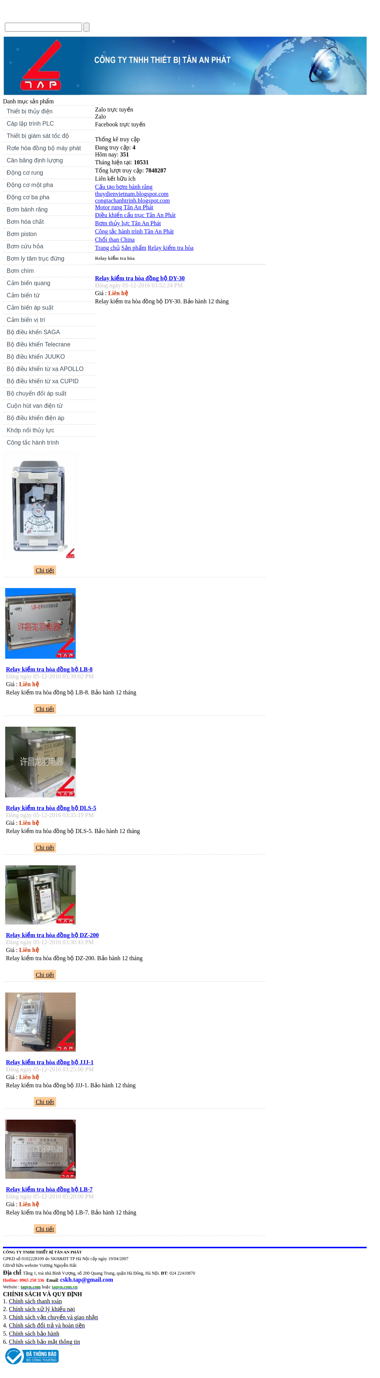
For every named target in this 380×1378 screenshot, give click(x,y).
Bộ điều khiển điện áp (35, 418)
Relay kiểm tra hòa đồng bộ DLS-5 (51, 808)
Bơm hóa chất (47, 223)
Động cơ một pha (30, 185)
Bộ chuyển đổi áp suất (36, 393)
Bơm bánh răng (27, 209)
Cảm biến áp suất (30, 307)
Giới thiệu (52, 16)
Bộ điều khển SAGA (33, 332)
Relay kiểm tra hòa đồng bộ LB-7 (49, 1189)
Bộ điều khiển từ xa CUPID (43, 381)
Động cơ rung (47, 174)
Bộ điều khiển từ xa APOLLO (45, 369)
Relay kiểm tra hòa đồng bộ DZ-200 (52, 935)
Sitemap (166, 16)
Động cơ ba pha (28, 197)
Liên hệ (111, 16)
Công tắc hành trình (33, 442)
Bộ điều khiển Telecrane (39, 344)
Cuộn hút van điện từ (47, 407)
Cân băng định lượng (35, 160)
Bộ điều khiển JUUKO (36, 357)
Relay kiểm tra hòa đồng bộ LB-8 (49, 669)
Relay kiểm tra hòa (170, 248)
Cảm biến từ (23, 295)
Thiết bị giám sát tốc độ (38, 136)
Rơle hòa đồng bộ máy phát (44, 148)
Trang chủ (18, 16)
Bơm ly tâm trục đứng (35, 258)
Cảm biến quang (28, 283)
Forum (138, 16)
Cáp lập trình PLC (30, 123)
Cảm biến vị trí (26, 320)
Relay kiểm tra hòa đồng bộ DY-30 (140, 278)
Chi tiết (45, 570)
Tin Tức (83, 16)
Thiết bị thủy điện (47, 112)
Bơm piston (22, 234)
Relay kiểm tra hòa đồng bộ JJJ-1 (50, 1062)
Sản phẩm (133, 248)
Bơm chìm (20, 271)
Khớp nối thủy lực (30, 430)
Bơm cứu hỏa (25, 246)
